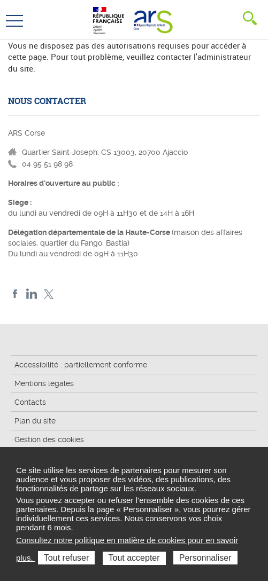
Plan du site (35, 421)
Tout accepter (134, 557)
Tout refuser (66, 557)
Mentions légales (44, 383)
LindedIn (32, 294)
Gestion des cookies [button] (49, 439)
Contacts (30, 402)
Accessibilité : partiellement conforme (80, 364)
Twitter (48, 294)
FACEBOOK (15, 294)
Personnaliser (205, 557)
